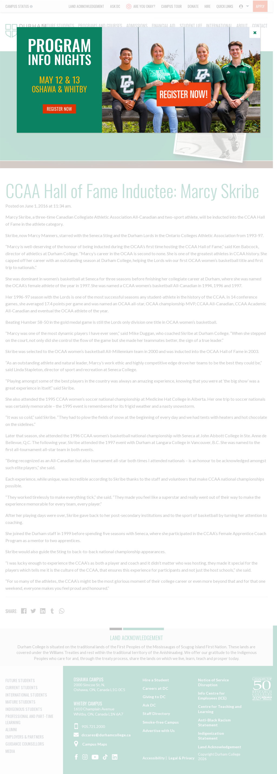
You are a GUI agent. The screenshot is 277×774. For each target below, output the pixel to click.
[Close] (254, 32)
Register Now (59, 109)
